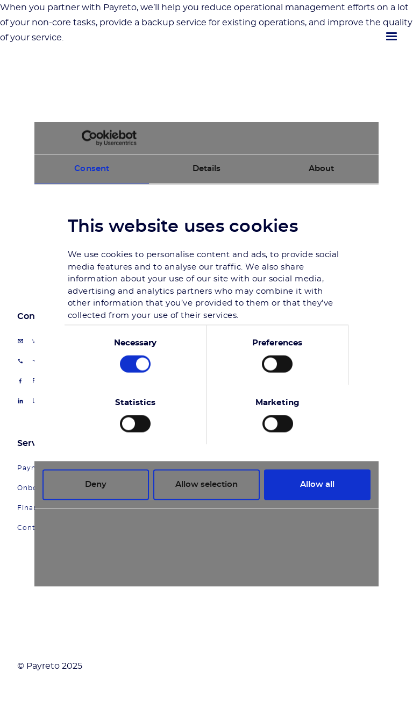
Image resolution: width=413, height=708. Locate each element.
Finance (32, 508)
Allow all (317, 484)
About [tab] (321, 169)
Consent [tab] (91, 169)
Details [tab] (207, 169)
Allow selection (206, 484)
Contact (32, 528)
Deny (95, 484)
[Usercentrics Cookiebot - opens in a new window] (89, 138)
